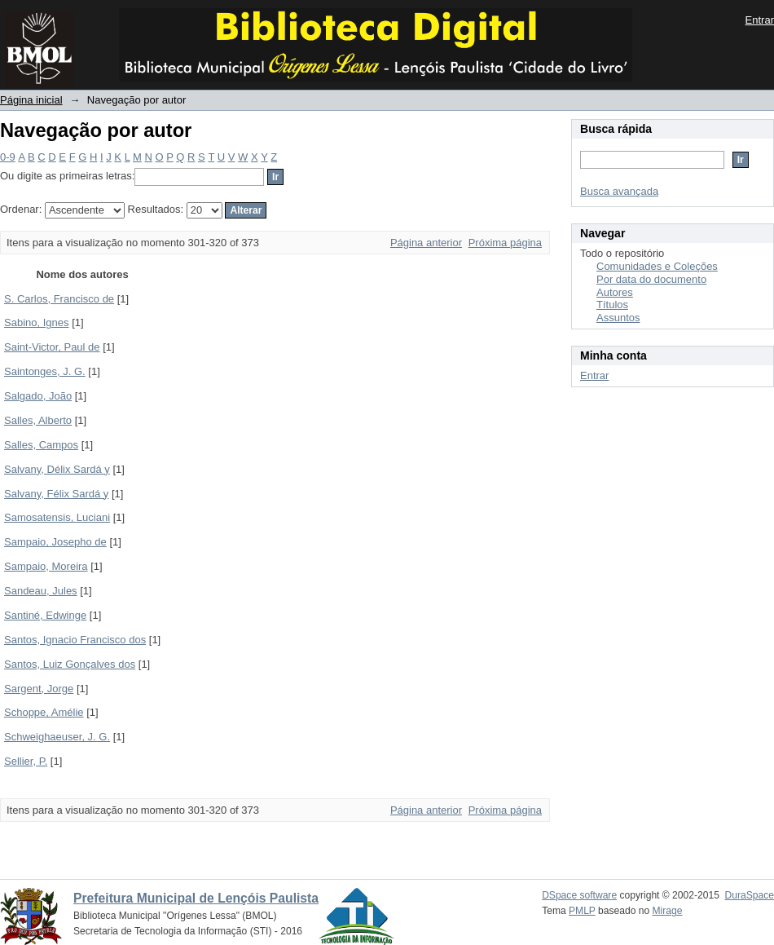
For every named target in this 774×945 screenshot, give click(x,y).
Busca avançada (619, 191)
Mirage (668, 910)
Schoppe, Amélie (44, 712)
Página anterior (426, 242)
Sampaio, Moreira (46, 566)
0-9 (7, 157)
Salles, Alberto (38, 420)
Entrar (759, 20)
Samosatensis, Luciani (57, 517)
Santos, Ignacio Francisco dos (75, 640)
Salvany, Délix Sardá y (57, 469)
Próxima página (505, 242)
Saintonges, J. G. (45, 371)
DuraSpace (749, 895)
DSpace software (579, 895)
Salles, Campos (41, 445)
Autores (614, 292)
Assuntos (618, 317)
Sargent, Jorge (38, 688)
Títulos (612, 304)
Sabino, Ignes (36, 322)
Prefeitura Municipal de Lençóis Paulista (196, 898)
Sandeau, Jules (40, 591)
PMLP (582, 910)
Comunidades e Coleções (657, 266)
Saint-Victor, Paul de (52, 347)
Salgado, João (38, 396)
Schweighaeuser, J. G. (57, 737)
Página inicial (31, 100)
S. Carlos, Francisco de (59, 299)
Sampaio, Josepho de (55, 542)
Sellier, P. (25, 761)
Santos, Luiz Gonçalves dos (69, 664)
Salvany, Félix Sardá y (56, 494)
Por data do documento (651, 279)
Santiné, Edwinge (45, 615)
